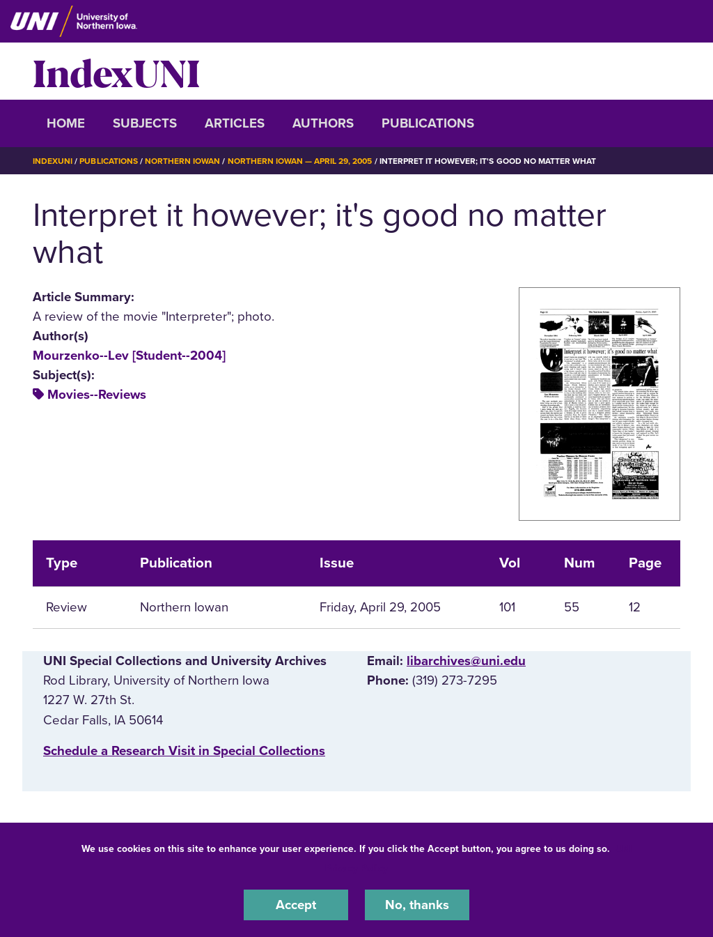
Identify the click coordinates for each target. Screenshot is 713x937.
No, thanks (417, 905)
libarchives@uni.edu (466, 661)
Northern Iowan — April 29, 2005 (300, 161)
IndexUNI (116, 71)
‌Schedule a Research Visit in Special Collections (184, 751)
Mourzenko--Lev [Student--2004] (129, 355)
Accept (296, 905)
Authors (323, 123)
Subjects (145, 123)
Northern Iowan (182, 161)
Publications (428, 123)
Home (66, 123)
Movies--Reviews (96, 394)
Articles (235, 123)
